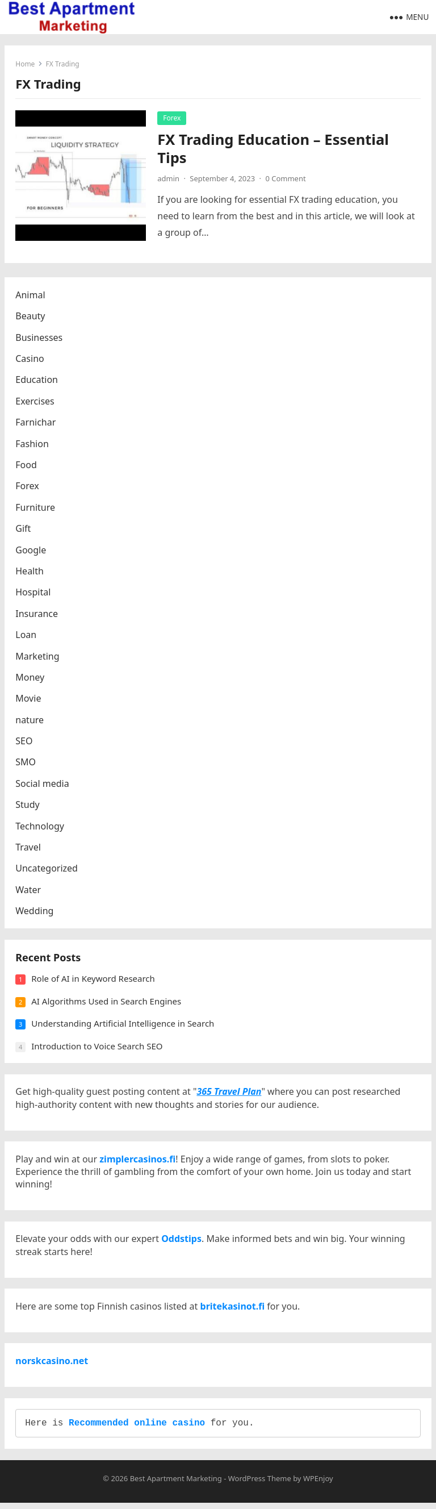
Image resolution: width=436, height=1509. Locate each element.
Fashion (32, 444)
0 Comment (286, 178)
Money (30, 678)
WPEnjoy (318, 1484)
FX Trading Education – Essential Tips (273, 149)
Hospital (33, 593)
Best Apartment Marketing (176, 1484)
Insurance (37, 614)
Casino (30, 359)
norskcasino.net (52, 1366)
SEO (24, 741)
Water (28, 890)
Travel (28, 847)
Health (30, 571)
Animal (30, 295)
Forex (172, 118)
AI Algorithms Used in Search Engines (107, 1002)
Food (26, 465)
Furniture (36, 508)
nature (30, 720)
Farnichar (36, 423)
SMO (26, 763)
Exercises (35, 401)
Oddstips (182, 1242)
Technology (40, 826)
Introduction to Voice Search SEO (97, 1047)
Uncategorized (47, 869)
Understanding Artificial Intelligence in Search (123, 1025)
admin (169, 178)
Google (31, 550)
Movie (28, 699)
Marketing (38, 657)
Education (37, 380)
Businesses (39, 338)
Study (28, 805)
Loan (26, 635)
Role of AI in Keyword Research (94, 980)
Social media (42, 784)
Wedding (35, 912)
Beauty (30, 317)
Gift (23, 529)
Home (25, 64)
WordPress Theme (259, 1484)
